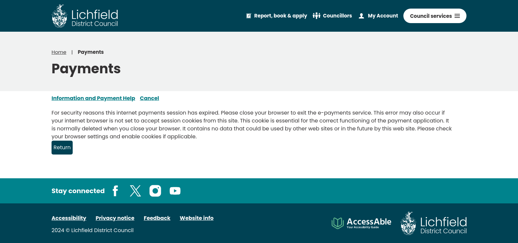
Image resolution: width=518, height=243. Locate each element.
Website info (196, 218)
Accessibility (69, 218)
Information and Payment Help (93, 98)
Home (59, 52)
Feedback (157, 218)
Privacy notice (115, 218)
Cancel (149, 98)
